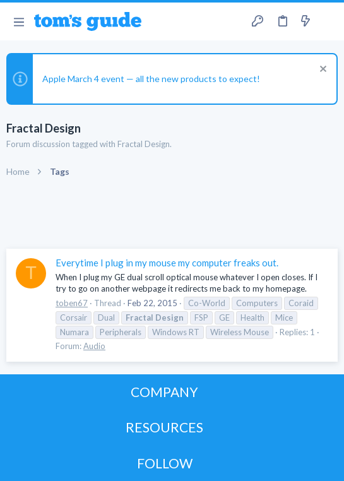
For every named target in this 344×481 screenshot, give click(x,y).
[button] (18, 21)
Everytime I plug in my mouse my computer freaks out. (167, 262)
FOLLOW (165, 463)
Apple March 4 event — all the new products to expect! (151, 78)
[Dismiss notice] (321, 70)
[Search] (327, 21)
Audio (94, 346)
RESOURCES (164, 427)
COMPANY (164, 392)
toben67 (72, 303)
